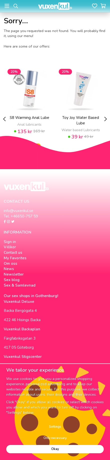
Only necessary (55, 438)
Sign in (10, 241)
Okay (55, 449)
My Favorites (15, 258)
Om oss (10, 263)
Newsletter (14, 274)
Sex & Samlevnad (20, 285)
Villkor (10, 247)
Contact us (13, 252)
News (9, 268)
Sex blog (12, 279)
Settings (55, 426)
